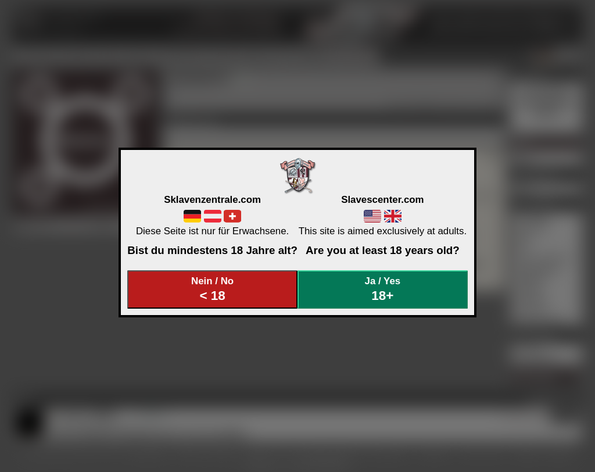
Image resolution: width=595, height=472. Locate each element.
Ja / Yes (383, 289)
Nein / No (212, 289)
